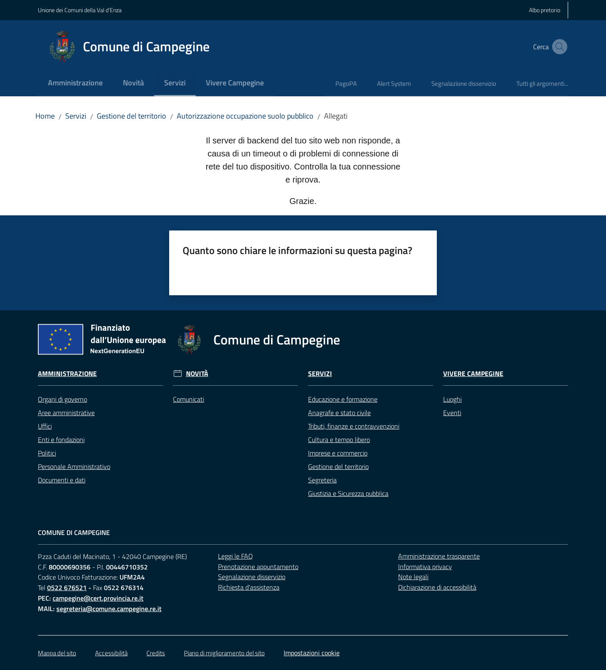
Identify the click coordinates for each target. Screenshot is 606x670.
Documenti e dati (61, 480)
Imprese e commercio (337, 453)
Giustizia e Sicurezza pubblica (348, 493)
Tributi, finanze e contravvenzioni (353, 426)
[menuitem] (75, 83)
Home (45, 116)
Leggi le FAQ (235, 556)
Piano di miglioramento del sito (224, 653)
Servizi (75, 116)
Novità (197, 374)
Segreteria (322, 480)
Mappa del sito (57, 653)
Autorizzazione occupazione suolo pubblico (245, 116)
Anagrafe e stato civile (339, 413)
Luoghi (452, 399)
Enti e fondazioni (61, 439)
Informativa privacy (425, 566)
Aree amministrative (66, 413)
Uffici (45, 426)
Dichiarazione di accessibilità (437, 587)
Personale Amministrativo (74, 466)
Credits (155, 653)
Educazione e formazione (342, 399)
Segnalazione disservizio (251, 577)
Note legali (413, 577)
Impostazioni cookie (312, 653)
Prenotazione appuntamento (258, 566)
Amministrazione (67, 374)
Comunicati (188, 399)
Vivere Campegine (473, 374)
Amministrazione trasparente (439, 556)
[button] (558, 47)
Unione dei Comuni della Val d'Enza (80, 9)
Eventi (452, 413)
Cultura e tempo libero (339, 439)
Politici (47, 453)
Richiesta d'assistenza (248, 587)
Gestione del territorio (131, 116)
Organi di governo (62, 399)
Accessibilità (111, 653)
